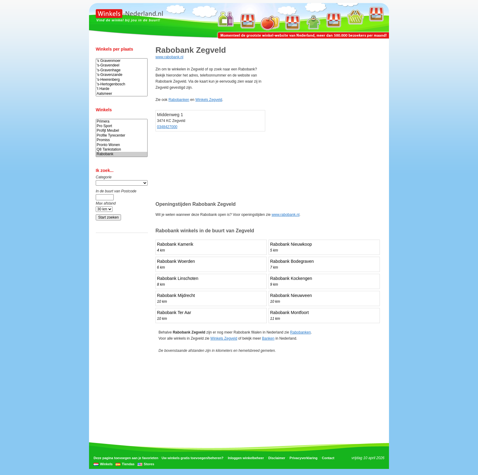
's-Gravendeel (121, 65)
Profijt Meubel (121, 130)
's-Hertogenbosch (121, 84)
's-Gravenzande (121, 75)
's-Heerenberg (121, 79)
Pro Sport (121, 126)
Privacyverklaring (304, 458)
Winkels (106, 464)
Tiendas (128, 464)
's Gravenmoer (121, 61)
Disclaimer (276, 458)
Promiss (121, 140)
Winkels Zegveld (208, 100)
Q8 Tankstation (121, 149)
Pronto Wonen (121, 145)
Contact (328, 458)
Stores (149, 464)
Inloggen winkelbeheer (246, 458)
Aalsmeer (121, 93)
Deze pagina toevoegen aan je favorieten (126, 458)
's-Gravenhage (121, 70)
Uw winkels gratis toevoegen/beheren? (192, 458)
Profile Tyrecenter (121, 135)
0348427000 (167, 127)
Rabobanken (179, 100)
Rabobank (121, 154)
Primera (121, 121)
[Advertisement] (120, 333)
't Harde (121, 89)
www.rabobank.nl (169, 57)
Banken (268, 338)
